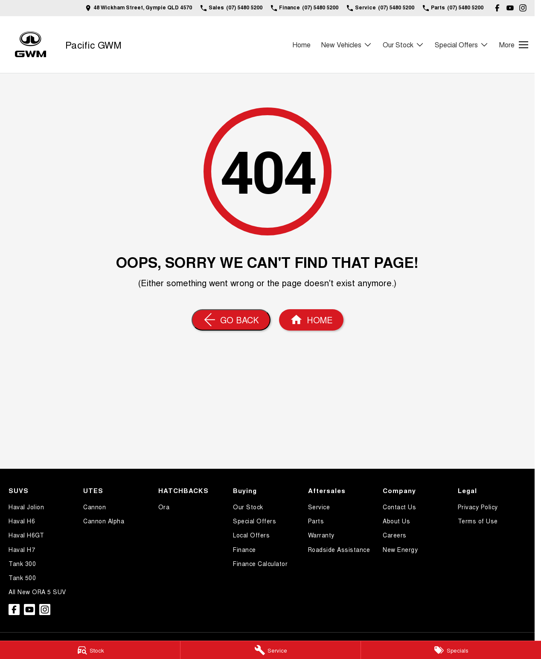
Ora (164, 506)
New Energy (400, 549)
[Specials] (451, 650)
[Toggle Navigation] (513, 44)
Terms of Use (478, 521)
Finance (244, 549)
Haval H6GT (26, 535)
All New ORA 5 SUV (37, 591)
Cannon (94, 506)
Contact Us (399, 506)
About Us (396, 521)
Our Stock (248, 506)
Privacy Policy (478, 506)
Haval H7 (22, 549)
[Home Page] (30, 44)
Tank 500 (22, 577)
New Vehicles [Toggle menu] (346, 44)
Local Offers (251, 535)
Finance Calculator (260, 563)
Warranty (321, 535)
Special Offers (254, 521)
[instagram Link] (523, 8)
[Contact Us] (138, 8)
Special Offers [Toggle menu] (462, 44)
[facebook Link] (497, 8)
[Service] (270, 650)
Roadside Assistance (339, 549)
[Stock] (90, 650)
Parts (316, 521)
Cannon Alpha (103, 521)
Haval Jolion (26, 506)
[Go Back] (231, 320)
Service (319, 506)
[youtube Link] (510, 8)
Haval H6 (22, 521)
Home (301, 44)
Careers (395, 535)
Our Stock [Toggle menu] (403, 44)
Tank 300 (22, 563)
